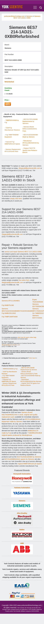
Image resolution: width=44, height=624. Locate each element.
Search (40, 7)
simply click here (16, 198)
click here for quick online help (27, 337)
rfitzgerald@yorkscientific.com (29, 168)
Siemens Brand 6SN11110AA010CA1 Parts (30, 129)
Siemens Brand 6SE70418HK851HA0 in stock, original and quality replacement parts (19, 414)
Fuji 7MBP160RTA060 (10, 317)
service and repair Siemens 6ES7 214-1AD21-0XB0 (23, 252)
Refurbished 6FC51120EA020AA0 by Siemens (31, 143)
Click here (32, 358)
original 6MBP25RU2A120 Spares (30, 464)
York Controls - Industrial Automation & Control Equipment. (16, 7)
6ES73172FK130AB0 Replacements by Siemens (30, 121)
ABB (22, 543)
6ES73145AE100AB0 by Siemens (29, 457)
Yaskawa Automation (22, 488)
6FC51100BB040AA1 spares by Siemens (19, 459)
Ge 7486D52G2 (38, 313)
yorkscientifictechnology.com (14, 16)
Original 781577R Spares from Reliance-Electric (30, 150)
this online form (24, 280)
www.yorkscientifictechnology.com (29, 605)
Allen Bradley (22, 513)
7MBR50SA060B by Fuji (10, 369)
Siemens (29, 16)
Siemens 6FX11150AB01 (11, 301)
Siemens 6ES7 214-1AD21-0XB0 (27, 17)
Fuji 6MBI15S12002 (9, 313)
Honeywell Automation (22, 474)
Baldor (22, 529)
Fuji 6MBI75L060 (8, 305)
